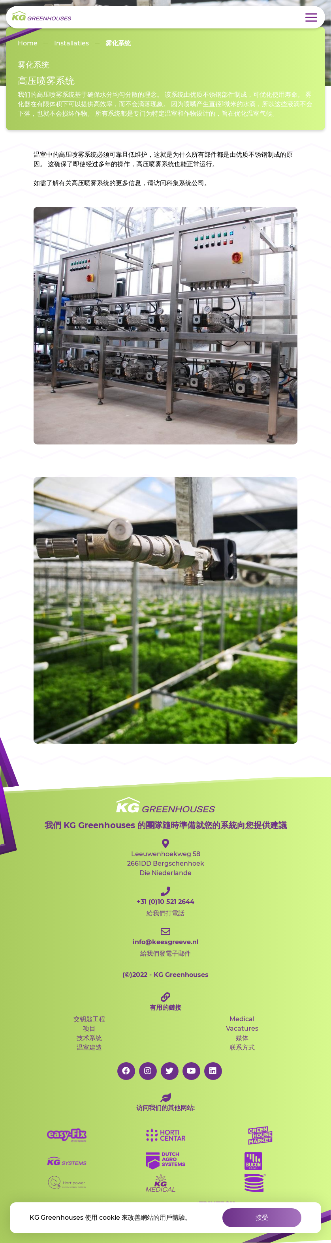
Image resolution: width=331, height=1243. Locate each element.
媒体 (242, 1038)
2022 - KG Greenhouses (165, 975)
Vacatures (242, 1028)
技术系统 (89, 1038)
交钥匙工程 (89, 1019)
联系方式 (242, 1047)
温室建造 (89, 1047)
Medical (241, 1019)
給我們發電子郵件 (165, 942)
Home (28, 43)
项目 (89, 1028)
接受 (262, 1217)
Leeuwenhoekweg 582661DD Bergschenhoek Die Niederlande (165, 858)
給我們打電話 (165, 902)
